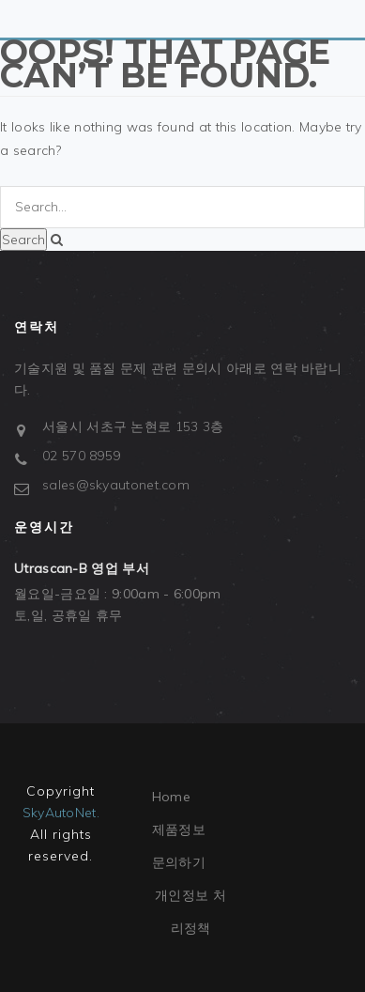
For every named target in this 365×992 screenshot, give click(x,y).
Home (171, 796)
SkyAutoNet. (61, 812)
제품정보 (178, 829)
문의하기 (178, 862)
